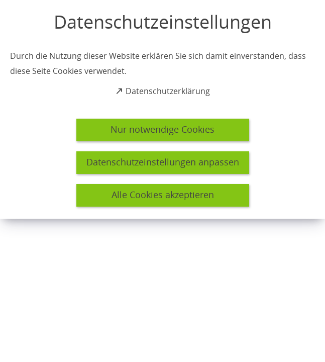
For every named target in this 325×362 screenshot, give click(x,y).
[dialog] (162, 109)
